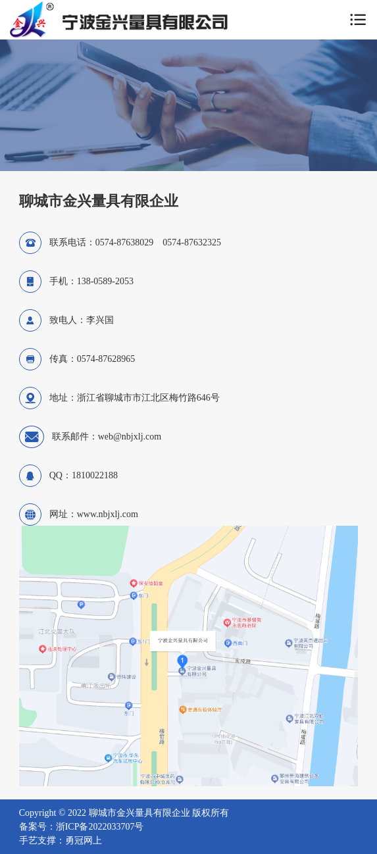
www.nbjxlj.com (107, 514)
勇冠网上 (83, 840)
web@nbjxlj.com (130, 436)
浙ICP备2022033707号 (100, 827)
